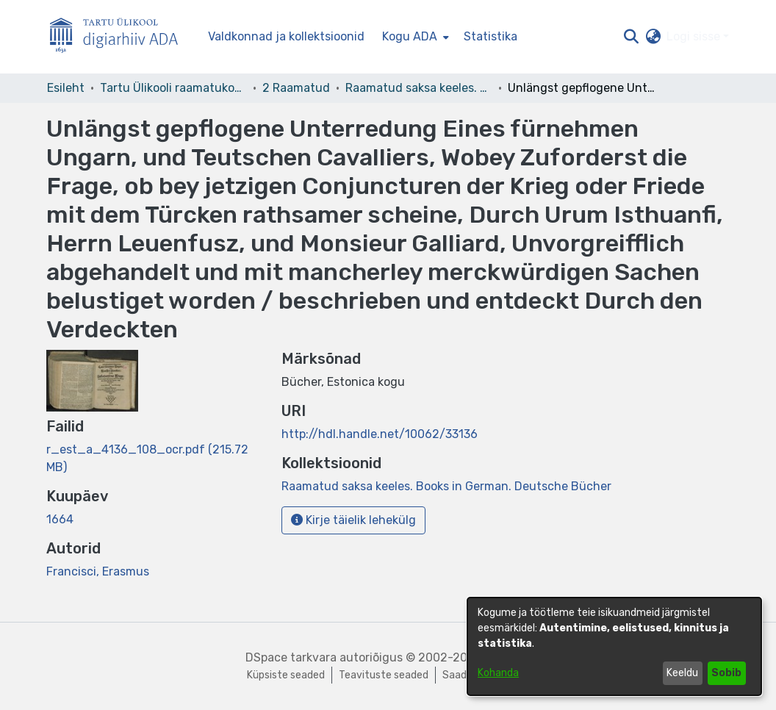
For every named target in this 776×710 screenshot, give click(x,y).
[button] (631, 37)
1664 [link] (59, 519)
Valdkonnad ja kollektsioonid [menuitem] (286, 36)
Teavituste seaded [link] (383, 675)
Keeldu (682, 673)
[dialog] (614, 646)
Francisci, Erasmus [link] (97, 571)
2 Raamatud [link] (296, 88)
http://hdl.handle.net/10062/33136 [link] (379, 434)
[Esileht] (119, 37)
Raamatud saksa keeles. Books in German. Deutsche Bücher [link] (418, 88)
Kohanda (498, 673)
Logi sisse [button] (695, 36)
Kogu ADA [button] (409, 36)
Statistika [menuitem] (490, 36)
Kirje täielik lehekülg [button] (353, 520)
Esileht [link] (66, 88)
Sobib (726, 673)
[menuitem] (414, 36)
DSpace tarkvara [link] (291, 657)
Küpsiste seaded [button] (286, 675)
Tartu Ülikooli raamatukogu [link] (173, 88)
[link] (446, 486)
